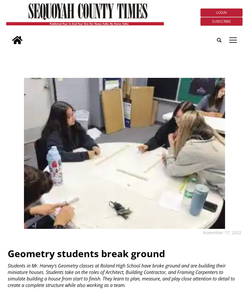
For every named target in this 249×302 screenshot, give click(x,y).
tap (233, 40)
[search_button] (8, 36)
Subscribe (221, 21)
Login (221, 12)
